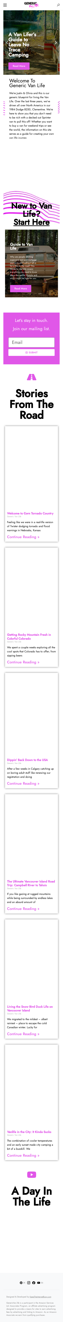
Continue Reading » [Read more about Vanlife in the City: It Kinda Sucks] (23, 1155)
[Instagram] (28, 1282)
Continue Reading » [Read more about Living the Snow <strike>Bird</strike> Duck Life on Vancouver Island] (23, 1034)
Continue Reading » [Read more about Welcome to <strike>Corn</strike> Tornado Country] (23, 536)
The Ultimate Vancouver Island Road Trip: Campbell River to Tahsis (31, 883)
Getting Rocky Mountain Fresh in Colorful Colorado (29, 637)
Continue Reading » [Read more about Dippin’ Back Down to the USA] (23, 783)
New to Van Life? (31, 214)
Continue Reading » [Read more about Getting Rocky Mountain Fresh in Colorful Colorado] (23, 662)
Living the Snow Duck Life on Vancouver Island (30, 1009)
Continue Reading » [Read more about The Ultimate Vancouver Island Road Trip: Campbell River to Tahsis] (23, 908)
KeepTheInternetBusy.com (40, 1296)
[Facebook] (33, 1282)
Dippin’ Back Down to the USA (27, 760)
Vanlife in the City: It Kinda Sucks (29, 1132)
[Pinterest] (22, 1282)
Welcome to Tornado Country (30, 513)
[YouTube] (40, 1282)
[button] (5, 5)
